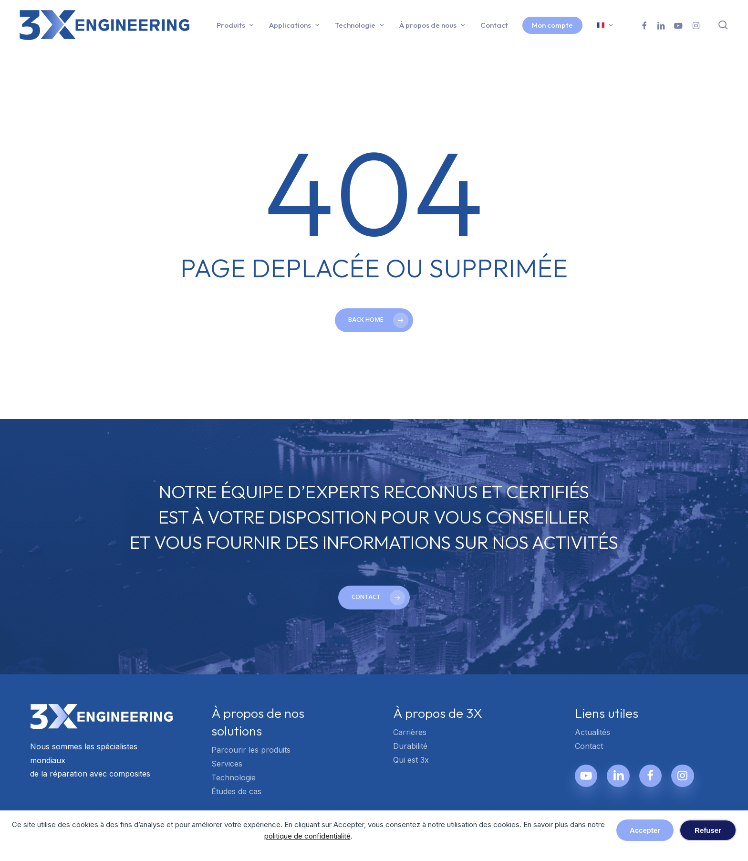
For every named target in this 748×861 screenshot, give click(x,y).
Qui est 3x (411, 760)
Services (226, 763)
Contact (589, 746)
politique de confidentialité (307, 835)
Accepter (645, 830)
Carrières (409, 732)
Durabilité (410, 746)
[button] (374, 597)
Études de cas (236, 791)
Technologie (233, 777)
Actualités (592, 732)
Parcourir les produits (251, 750)
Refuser (708, 830)
